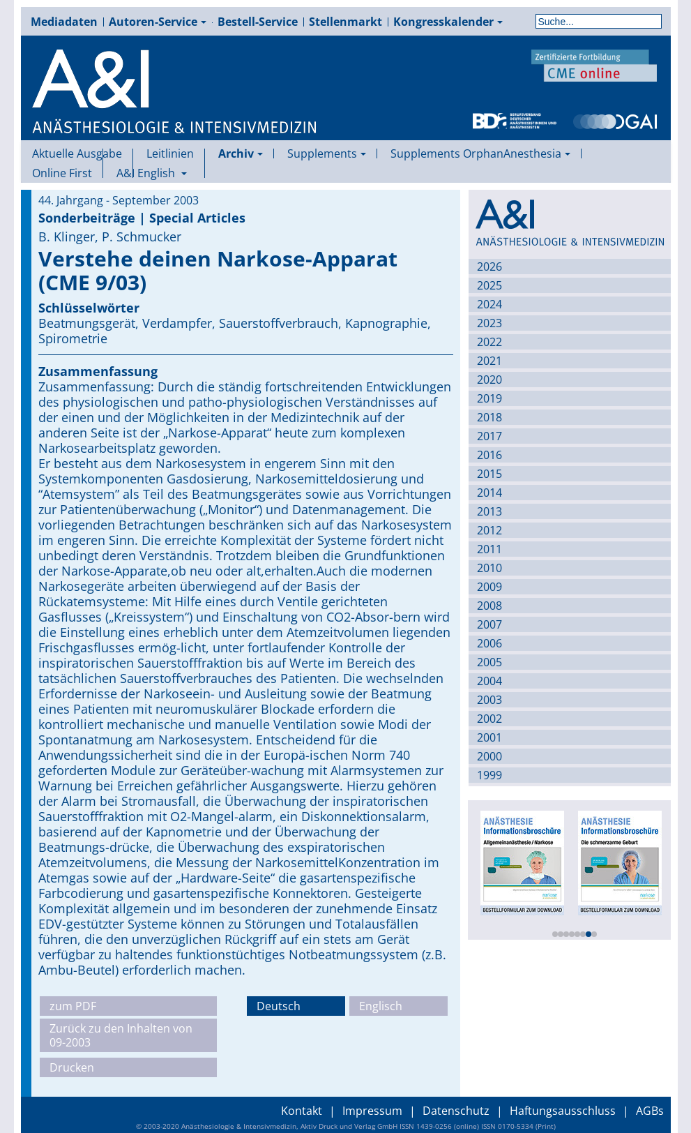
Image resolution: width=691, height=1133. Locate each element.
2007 (489, 624)
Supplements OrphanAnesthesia (480, 153)
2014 (489, 492)
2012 (489, 530)
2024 (489, 304)
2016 (489, 455)
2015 (489, 473)
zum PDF (73, 1006)
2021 (489, 360)
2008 (489, 605)
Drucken (72, 1067)
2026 (489, 266)
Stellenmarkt (345, 21)
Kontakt (301, 1110)
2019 (489, 398)
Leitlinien (170, 153)
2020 (489, 379)
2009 (489, 586)
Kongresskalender (448, 21)
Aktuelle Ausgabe (77, 153)
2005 (489, 662)
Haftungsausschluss (563, 1110)
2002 (489, 718)
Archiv (240, 153)
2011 (489, 549)
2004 (489, 681)
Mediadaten (64, 21)
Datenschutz (456, 1110)
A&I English (151, 173)
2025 (489, 285)
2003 (489, 699)
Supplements (326, 153)
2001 (489, 737)
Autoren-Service (157, 21)
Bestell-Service (258, 21)
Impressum (372, 1110)
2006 (489, 643)
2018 (489, 417)
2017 (489, 436)
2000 (489, 756)
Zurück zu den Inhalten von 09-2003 (121, 1035)
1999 (489, 775)
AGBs (650, 1110)
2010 (489, 568)
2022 (489, 342)
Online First (62, 173)
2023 (489, 323)
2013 (489, 511)
